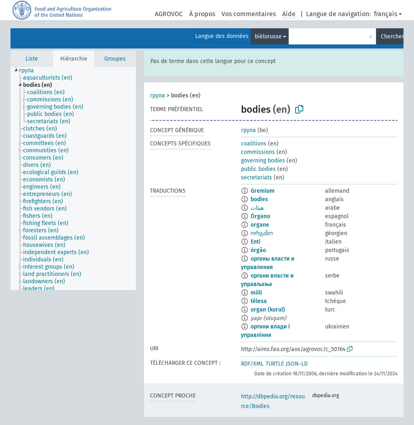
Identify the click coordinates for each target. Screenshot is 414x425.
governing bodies (263, 160)
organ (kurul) (268, 309)
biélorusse (268, 36)
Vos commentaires (249, 14)
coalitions (253, 143)
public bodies (258, 169)
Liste (31, 58)
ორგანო (262, 233)
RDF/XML (252, 363)
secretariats (256, 177)
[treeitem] (30, 70)
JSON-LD (297, 363)
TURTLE (275, 363)
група (157, 95)
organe (260, 224)
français (385, 14)
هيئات (257, 207)
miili (256, 292)
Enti (255, 241)
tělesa (259, 301)
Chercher (392, 36)
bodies (259, 199)
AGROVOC (169, 14)
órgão (258, 250)
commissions (258, 152)
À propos (202, 14)
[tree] (73, 178)
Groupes (115, 58)
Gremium (263, 190)
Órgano (260, 216)
